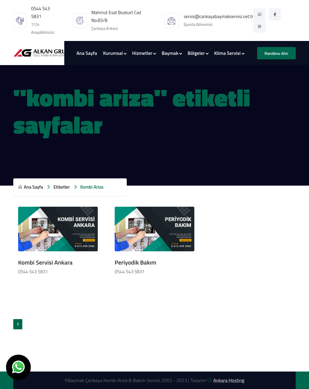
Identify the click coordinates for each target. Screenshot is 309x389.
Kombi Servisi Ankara (45, 262)
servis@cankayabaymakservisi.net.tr (218, 16)
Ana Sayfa (86, 53)
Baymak (170, 53)
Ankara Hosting (228, 380)
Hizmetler (142, 53)
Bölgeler (196, 53)
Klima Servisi (227, 53)
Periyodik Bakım (135, 262)
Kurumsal (113, 53)
